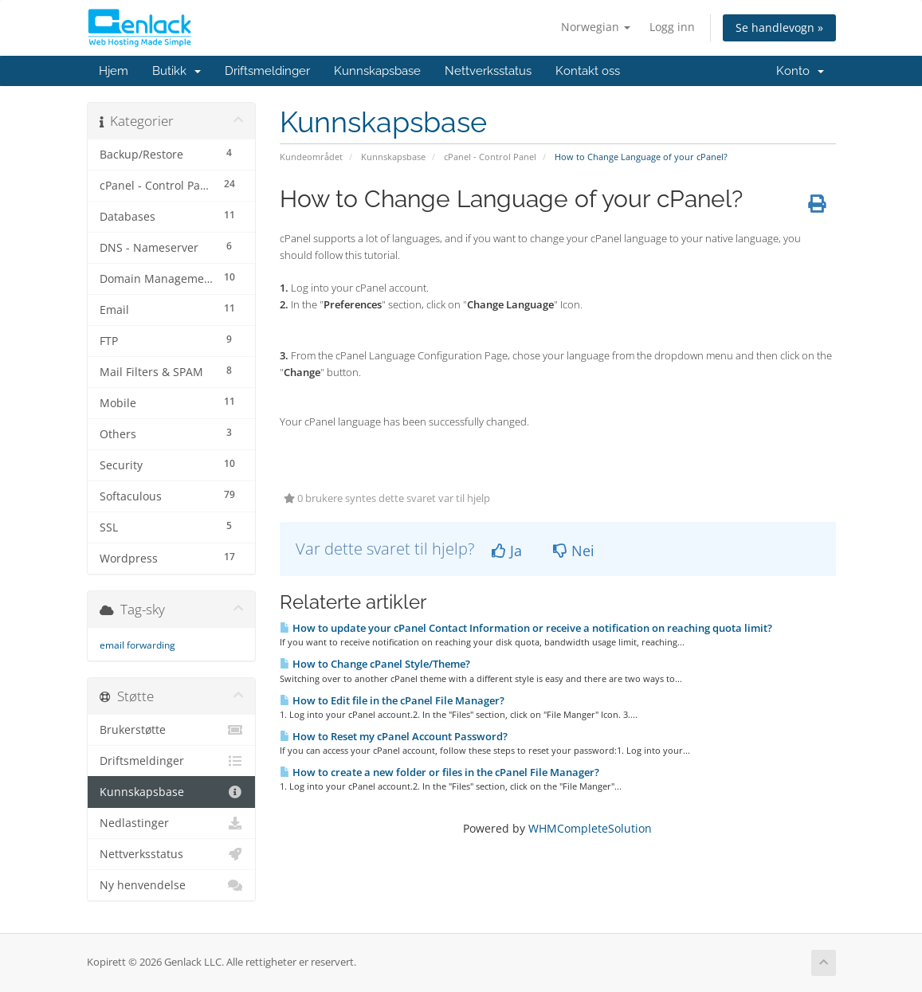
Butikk (176, 71)
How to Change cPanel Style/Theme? (375, 664)
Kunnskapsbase (377, 71)
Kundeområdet (311, 157)
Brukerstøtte (172, 729)
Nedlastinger (172, 823)
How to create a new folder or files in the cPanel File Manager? (439, 772)
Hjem (113, 71)
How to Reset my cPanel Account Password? (394, 736)
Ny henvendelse (172, 885)
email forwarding (137, 645)
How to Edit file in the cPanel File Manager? (392, 700)
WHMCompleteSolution (590, 828)
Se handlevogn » (779, 27)
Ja (507, 550)
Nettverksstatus (488, 71)
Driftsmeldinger (267, 71)
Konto (800, 71)
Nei (573, 550)
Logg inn (672, 26)
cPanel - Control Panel (490, 157)
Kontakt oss (587, 71)
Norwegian (595, 26)
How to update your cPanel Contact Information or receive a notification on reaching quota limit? (526, 628)
